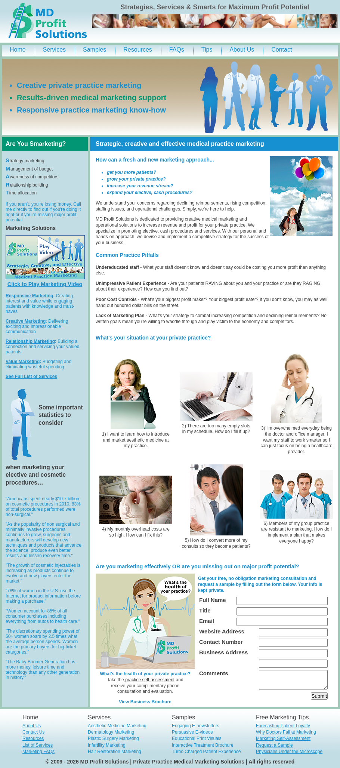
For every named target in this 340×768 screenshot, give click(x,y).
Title (205, 610)
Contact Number (221, 642)
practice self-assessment (149, 679)
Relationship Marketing (30, 341)
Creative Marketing (26, 321)
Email (206, 621)
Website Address (221, 631)
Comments (213, 673)
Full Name (212, 600)
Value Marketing (23, 361)
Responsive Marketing (29, 295)
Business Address (223, 652)
